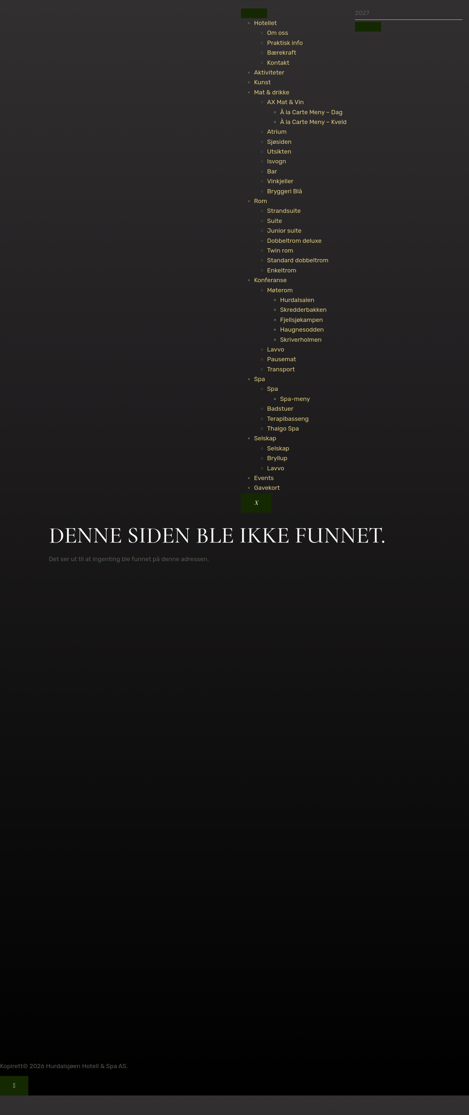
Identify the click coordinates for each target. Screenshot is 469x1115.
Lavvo (275, 349)
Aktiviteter (269, 72)
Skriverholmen (301, 339)
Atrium (277, 131)
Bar (272, 171)
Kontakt (278, 62)
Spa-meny (295, 399)
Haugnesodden (302, 329)
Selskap (265, 438)
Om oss (277, 32)
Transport (281, 369)
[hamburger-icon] (254, 13)
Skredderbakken (303, 309)
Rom (260, 201)
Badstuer (280, 408)
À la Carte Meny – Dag (311, 112)
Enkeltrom (281, 270)
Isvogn (276, 161)
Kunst (262, 82)
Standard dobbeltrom (297, 260)
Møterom (280, 290)
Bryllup (277, 458)
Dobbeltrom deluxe (294, 240)
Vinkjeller (280, 181)
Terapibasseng (288, 418)
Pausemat (281, 359)
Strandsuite (284, 210)
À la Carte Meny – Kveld (313, 122)
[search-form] (408, 13)
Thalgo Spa (283, 428)
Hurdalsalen (297, 300)
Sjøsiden (279, 141)
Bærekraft (281, 52)
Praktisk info (285, 43)
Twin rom (280, 250)
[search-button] (368, 27)
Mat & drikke (271, 92)
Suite (274, 221)
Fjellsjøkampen (301, 319)
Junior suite (284, 230)
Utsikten (279, 151)
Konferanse (270, 280)
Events (264, 478)
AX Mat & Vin (285, 102)
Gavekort (267, 487)
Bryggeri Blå (284, 191)
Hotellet (265, 23)
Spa (259, 379)
